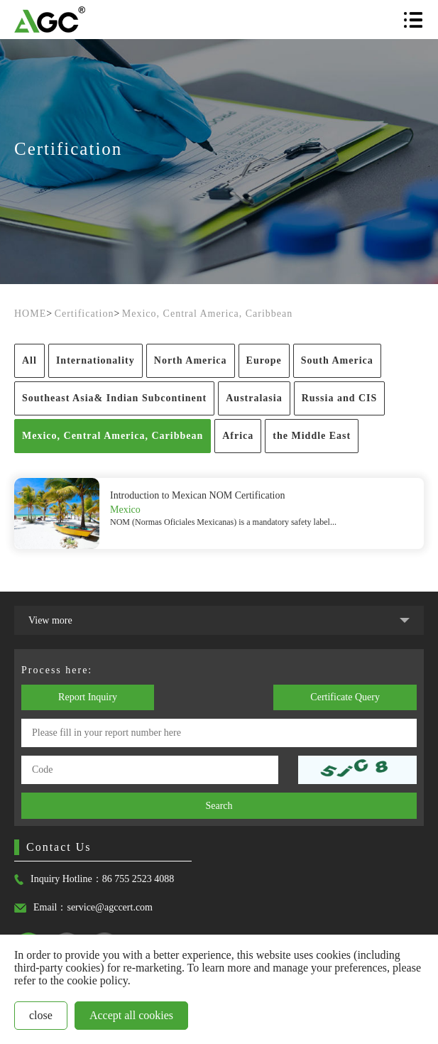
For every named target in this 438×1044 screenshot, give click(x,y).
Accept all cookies (131, 1015)
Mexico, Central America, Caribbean (207, 313)
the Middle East (312, 435)
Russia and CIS (340, 398)
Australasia (254, 398)
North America (190, 360)
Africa (237, 435)
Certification (84, 313)
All (29, 360)
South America (337, 360)
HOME (30, 313)
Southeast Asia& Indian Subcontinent (114, 398)
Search (218, 805)
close (41, 1015)
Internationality (95, 360)
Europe (264, 360)
